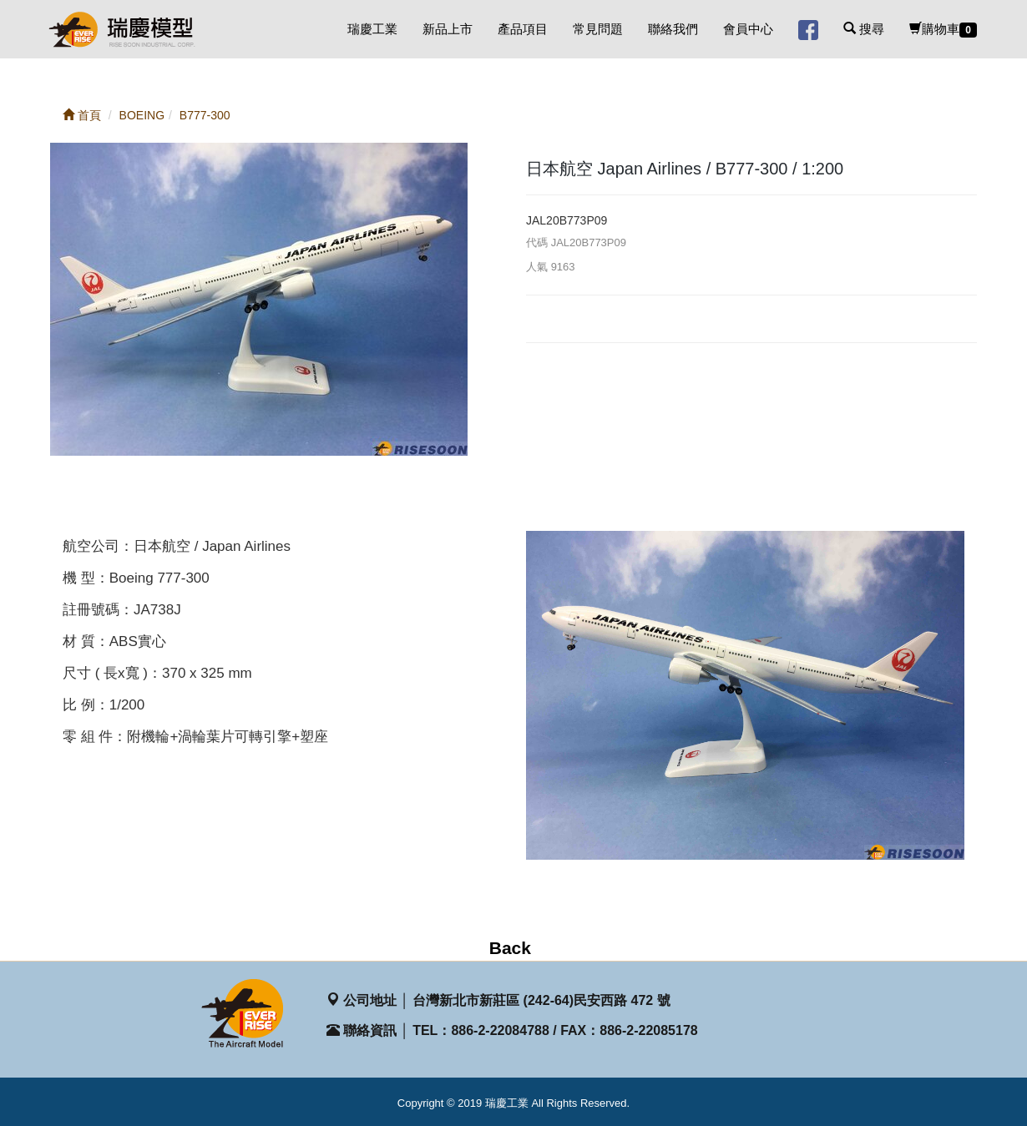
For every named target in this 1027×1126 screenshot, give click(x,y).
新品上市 (447, 29)
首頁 (82, 115)
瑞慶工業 (372, 29)
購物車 (943, 30)
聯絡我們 (673, 29)
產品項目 (523, 29)
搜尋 (863, 29)
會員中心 (748, 29)
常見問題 (598, 29)
